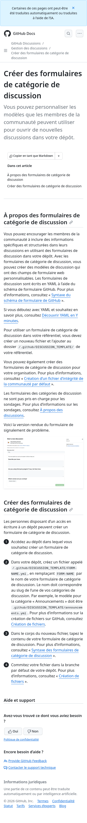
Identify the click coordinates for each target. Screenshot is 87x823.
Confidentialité (63, 801)
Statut (8, 806)
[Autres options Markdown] (59, 156)
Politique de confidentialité (21, 739)
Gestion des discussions (29, 48)
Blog (62, 806)
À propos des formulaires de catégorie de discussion (42, 218)
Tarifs (20, 806)
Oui (13, 731)
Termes (42, 801)
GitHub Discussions (26, 43)
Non (33, 731)
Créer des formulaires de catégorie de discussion (38, 506)
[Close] (73, 7)
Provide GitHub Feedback (25, 761)
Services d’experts (42, 806)
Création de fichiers (28, 624)
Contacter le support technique (30, 767)
